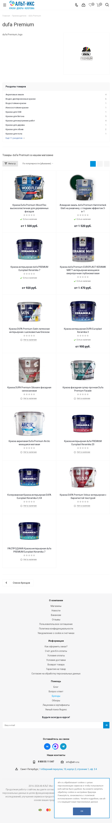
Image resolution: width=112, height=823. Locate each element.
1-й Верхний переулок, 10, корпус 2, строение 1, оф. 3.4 (68, 769)
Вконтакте (47, 746)
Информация (56, 640)
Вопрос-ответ (56, 691)
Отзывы (56, 619)
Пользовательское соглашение (56, 624)
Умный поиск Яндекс (56, 709)
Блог (56, 687)
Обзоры (56, 700)
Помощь (56, 681)
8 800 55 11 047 (46, 761)
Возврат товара (56, 664)
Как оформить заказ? (56, 646)
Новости (56, 610)
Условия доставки (56, 660)
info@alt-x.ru (72, 762)
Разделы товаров (16, 86)
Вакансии (56, 615)
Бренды (56, 696)
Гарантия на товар (56, 669)
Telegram (63, 746)
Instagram (55, 746)
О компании (56, 600)
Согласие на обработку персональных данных (56, 673)
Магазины (56, 606)
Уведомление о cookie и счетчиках (56, 633)
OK (82, 811)
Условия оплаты (56, 655)
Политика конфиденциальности (56, 628)
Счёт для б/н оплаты (56, 651)
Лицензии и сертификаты (56, 705)
